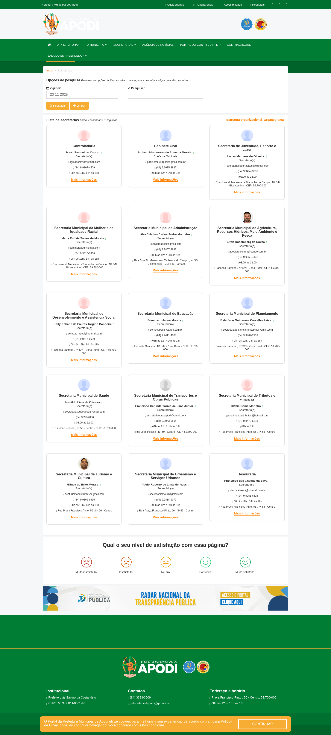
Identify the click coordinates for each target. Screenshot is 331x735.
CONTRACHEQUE (239, 44)
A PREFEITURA (68, 44)
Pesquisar (136, 88)
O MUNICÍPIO (97, 44)
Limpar (79, 105)
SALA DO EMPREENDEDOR (67, 55)
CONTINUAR (262, 724)
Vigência (53, 88)
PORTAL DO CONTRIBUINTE (200, 44)
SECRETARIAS (125, 44)
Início (49, 70)
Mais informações (84, 179)
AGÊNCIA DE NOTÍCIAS (157, 44)
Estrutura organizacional (244, 119)
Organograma (274, 119)
